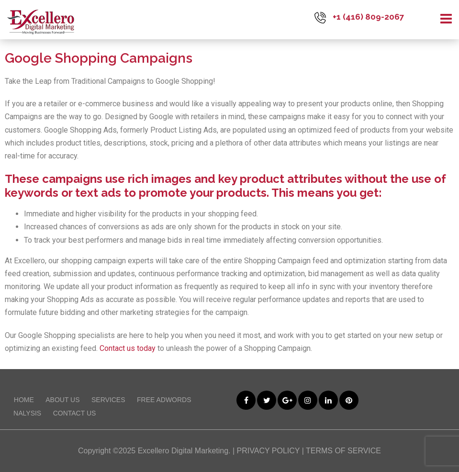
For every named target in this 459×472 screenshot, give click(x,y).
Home (24, 400)
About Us (62, 400)
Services (108, 400)
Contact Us (74, 413)
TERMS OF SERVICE (343, 451)
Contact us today (128, 348)
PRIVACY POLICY (268, 451)
